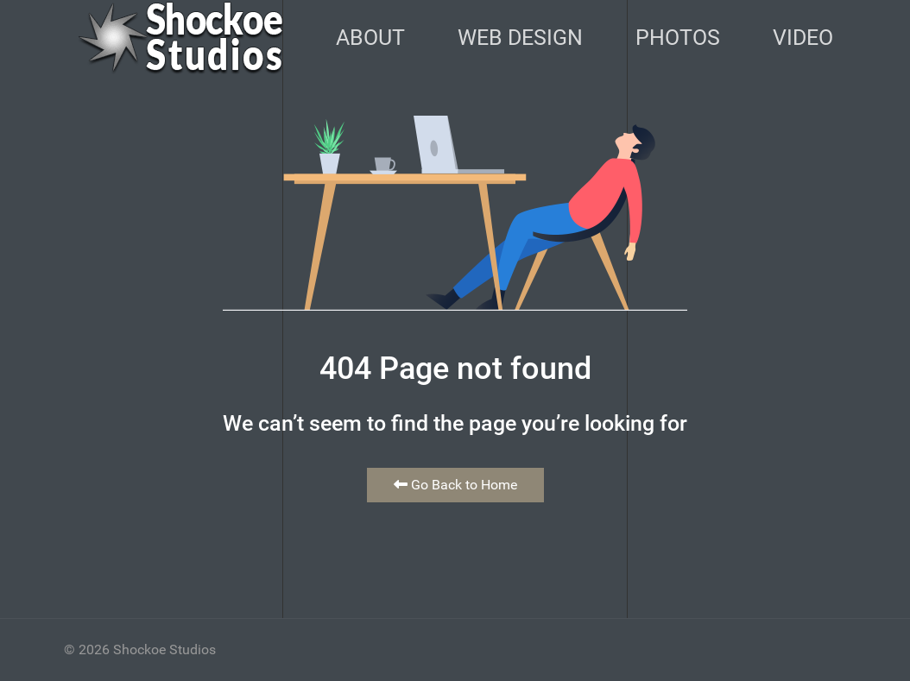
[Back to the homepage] (180, 38)
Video (803, 37)
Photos (677, 37)
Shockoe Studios (164, 649)
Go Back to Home (455, 484)
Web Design (520, 37)
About (370, 37)
